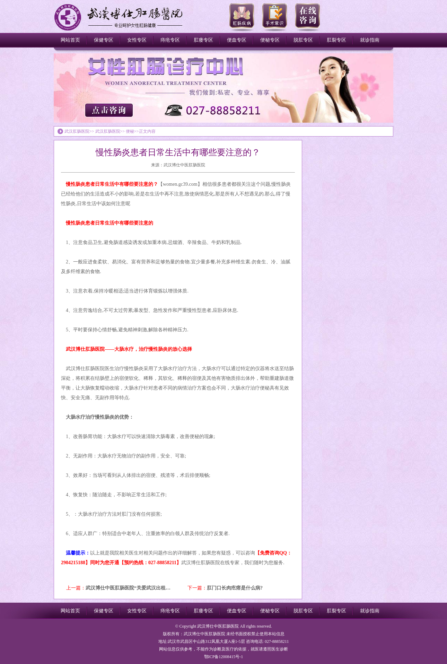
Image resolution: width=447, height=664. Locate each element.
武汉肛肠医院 (76, 131)
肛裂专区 (336, 40)
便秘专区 (270, 40)
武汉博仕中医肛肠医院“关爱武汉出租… (128, 588)
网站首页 (70, 40)
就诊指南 (369, 40)
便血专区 (236, 40)
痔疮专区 (170, 40)
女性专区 (137, 40)
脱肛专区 (303, 40)
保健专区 (103, 40)
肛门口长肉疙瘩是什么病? (235, 588)
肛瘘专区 (203, 40)
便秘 (130, 131)
